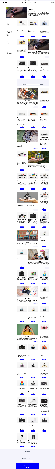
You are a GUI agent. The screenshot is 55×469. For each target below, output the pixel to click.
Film (30, 2)
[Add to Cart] (22, 36)
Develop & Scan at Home (9, 53)
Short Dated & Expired (9, 46)
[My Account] (51, 2)
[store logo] (4, 2)
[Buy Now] (21, 377)
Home (1, 4)
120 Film (7, 41)
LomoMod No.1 (42, 387)
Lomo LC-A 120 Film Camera (21, 277)
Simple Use (39, 261)
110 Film (7, 42)
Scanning (8, 43)
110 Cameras (8, 24)
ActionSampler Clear (31, 277)
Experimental (8, 23)
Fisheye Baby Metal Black (32, 387)
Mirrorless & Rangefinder (9, 31)
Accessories (27, 298)
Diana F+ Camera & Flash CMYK (44, 277)
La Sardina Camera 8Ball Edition (21, 424)
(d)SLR (7, 30)
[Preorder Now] (33, 359)
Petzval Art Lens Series (9, 32)
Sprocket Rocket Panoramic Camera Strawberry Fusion (44, 332)
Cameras (22, 2)
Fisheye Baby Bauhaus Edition (21, 387)
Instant (28, 2)
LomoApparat (27, 100)
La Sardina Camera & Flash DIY (32, 424)
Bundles (7, 49)
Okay (27, 467)
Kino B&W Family (8, 44)
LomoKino (29, 440)
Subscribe (42, 84)
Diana (7, 25)
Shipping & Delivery (27, 453)
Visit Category (35, 148)
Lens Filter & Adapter (9, 33)
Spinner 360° (19, 440)
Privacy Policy (27, 452)
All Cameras (38, 51)
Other (35, 2)
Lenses (25, 2)
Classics (27, 142)
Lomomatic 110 (27, 336)
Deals (32, 2)
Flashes (7, 52)
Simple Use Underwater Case (32, 404)
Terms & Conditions (27, 451)
